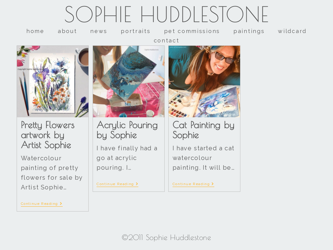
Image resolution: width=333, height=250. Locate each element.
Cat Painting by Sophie (203, 129)
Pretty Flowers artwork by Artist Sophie (47, 134)
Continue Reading (42, 204)
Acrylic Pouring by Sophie (127, 129)
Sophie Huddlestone (166, 14)
